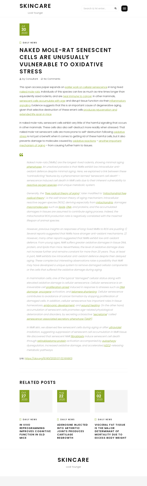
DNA (68, 207)
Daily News (30, 42)
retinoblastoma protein (51, 341)
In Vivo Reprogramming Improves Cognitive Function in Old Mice (35, 431)
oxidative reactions (84, 141)
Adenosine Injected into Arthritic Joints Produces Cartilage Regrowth (72, 431)
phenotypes (34, 167)
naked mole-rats (30, 91)
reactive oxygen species (42, 185)
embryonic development (59, 305)
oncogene (45, 292)
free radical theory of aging (62, 193)
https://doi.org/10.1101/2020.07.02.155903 (48, 358)
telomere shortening (84, 292)
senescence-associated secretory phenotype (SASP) (59, 319)
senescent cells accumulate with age (42, 101)
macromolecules (37, 207)
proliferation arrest (57, 287)
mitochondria (104, 202)
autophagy (109, 341)
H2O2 (107, 345)
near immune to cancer (77, 96)
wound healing (90, 305)
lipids (62, 207)
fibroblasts (77, 336)
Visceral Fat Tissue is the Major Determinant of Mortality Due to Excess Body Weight (111, 431)
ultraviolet (115, 327)
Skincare (36, 6)
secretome (100, 314)
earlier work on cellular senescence (86, 87)
